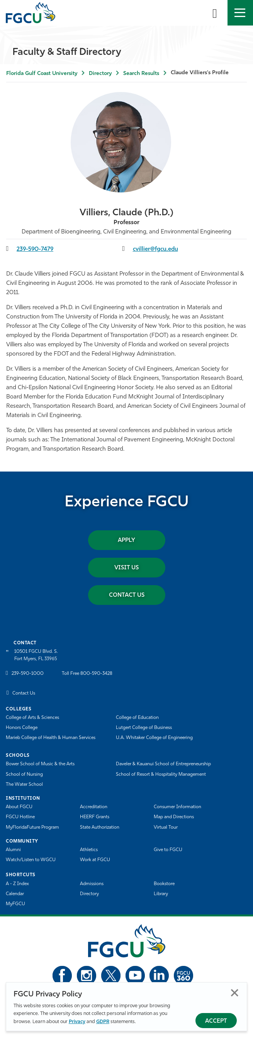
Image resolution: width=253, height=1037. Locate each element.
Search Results (141, 74)
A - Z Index (17, 884)
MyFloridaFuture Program (32, 827)
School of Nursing (24, 774)
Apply (126, 540)
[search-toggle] (215, 13)
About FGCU (19, 807)
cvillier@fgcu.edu (155, 249)
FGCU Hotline (20, 817)
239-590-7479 (35, 249)
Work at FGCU (95, 860)
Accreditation (93, 807)
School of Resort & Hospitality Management (161, 774)
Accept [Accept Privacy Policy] (216, 1021)
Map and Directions (174, 817)
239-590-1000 (28, 673)
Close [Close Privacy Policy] (234, 993)
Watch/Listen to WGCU (31, 860)
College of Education (137, 717)
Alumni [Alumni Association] (13, 850)
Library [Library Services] (161, 894)
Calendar (15, 894)
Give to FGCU (168, 850)
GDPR (102, 1021)
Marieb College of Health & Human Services (50, 738)
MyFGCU (15, 904)
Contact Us (126, 595)
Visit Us (126, 568)
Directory (100, 74)
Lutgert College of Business (144, 727)
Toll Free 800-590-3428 (87, 673)
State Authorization (99, 827)
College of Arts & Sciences (32, 717)
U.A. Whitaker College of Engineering (154, 738)
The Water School (24, 784)
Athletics (89, 850)
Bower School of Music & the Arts (40, 764)
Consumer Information (177, 807)
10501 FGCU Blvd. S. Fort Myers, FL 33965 (36, 655)
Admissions (92, 884)
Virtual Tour (166, 827)
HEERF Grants (94, 817)
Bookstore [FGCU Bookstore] (164, 884)
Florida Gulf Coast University (41, 74)
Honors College (21, 727)
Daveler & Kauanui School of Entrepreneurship (163, 764)
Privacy (77, 1021)
